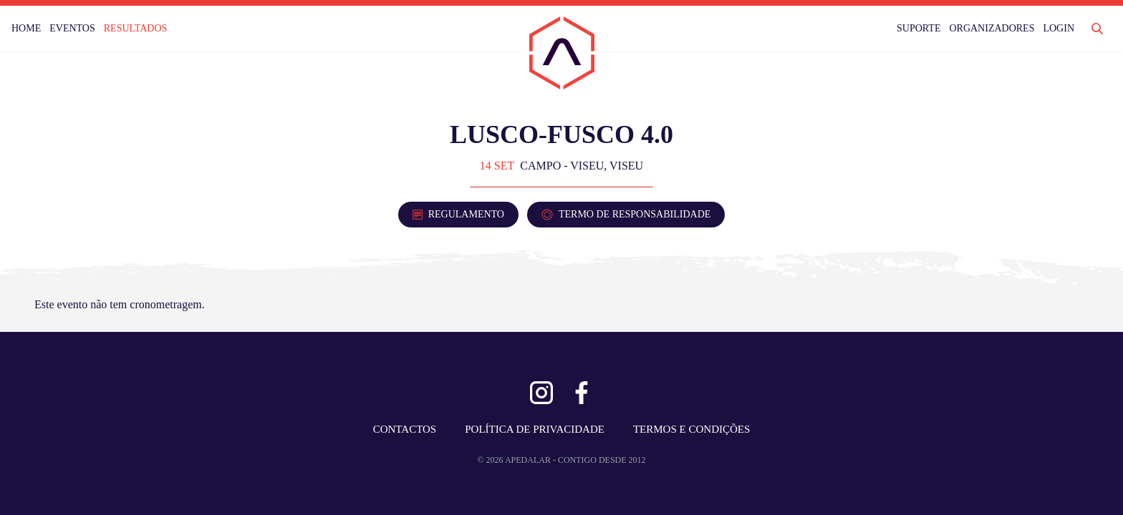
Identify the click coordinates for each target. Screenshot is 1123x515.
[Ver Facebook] (581, 392)
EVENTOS (72, 28)
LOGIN (1058, 28)
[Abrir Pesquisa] (1097, 28)
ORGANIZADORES (991, 28)
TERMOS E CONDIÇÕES (691, 429)
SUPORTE (918, 28)
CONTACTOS (405, 429)
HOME (26, 28)
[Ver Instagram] (541, 392)
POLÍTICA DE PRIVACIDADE (534, 429)
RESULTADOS (136, 28)
